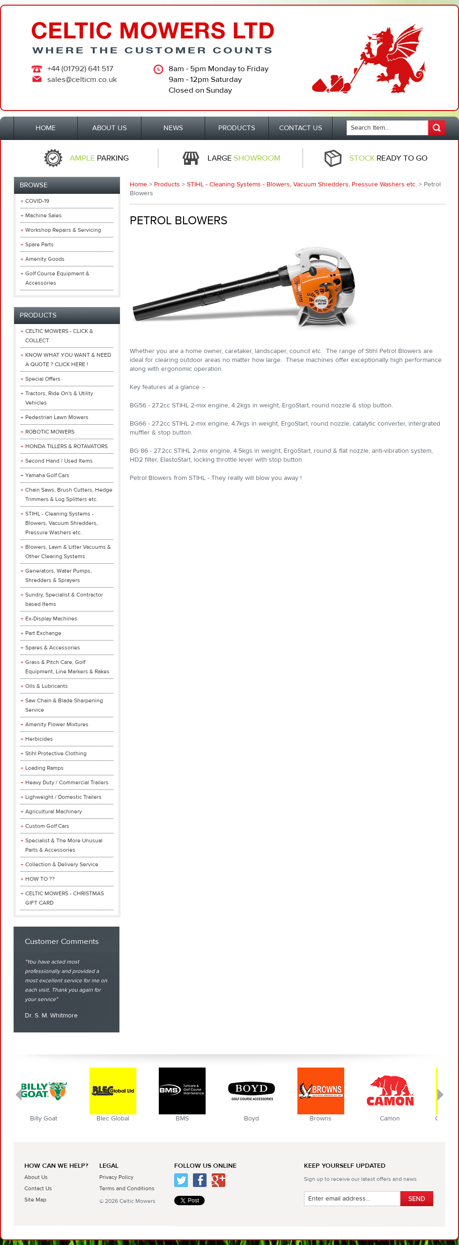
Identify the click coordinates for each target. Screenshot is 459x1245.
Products (167, 184)
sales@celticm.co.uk (82, 79)
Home (138, 184)
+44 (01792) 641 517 (80, 69)
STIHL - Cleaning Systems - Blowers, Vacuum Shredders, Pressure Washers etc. (302, 184)
